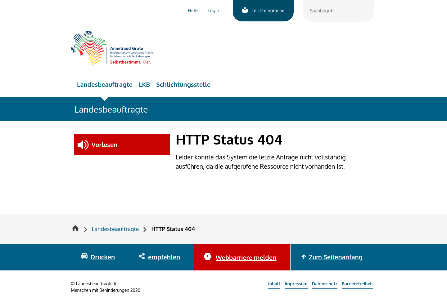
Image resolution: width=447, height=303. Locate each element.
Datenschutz (324, 283)
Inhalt (274, 283)
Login (213, 10)
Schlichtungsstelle (183, 84)
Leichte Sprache (267, 10)
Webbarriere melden (246, 257)
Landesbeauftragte (105, 84)
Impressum (296, 283)
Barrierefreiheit (357, 283)
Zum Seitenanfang (336, 257)
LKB (144, 84)
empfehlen (164, 257)
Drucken (103, 257)
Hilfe (193, 10)
